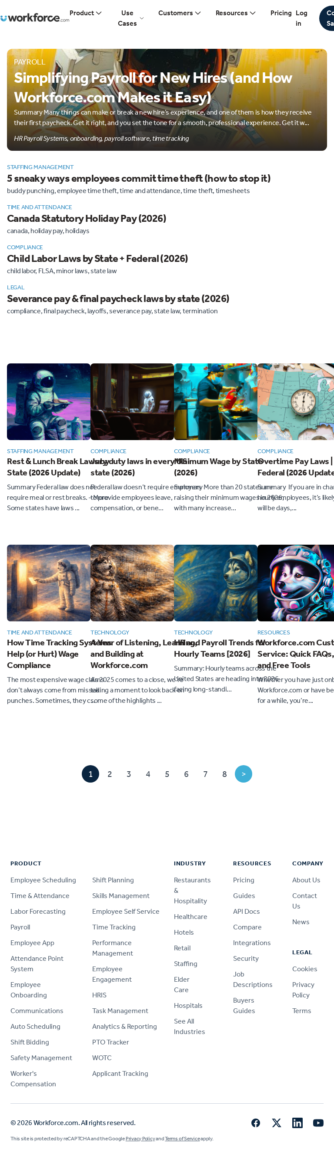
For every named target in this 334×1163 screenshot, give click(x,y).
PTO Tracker (110, 1042)
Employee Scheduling (43, 880)
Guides (244, 896)
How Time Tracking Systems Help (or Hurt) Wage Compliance (59, 653)
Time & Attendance (40, 896)
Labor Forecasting (38, 911)
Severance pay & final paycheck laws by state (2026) (118, 298)
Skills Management (121, 896)
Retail (182, 948)
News (301, 922)
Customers (180, 13)
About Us (306, 880)
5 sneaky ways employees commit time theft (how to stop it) (139, 178)
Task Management (120, 1011)
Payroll (20, 927)
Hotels (184, 932)
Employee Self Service (126, 911)
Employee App (32, 943)
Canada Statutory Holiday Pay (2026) (86, 218)
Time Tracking (114, 927)
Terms (301, 1011)
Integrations (252, 943)
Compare (247, 927)
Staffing (185, 964)
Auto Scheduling (35, 1026)
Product (86, 13)
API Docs (246, 911)
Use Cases (131, 18)
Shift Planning (113, 880)
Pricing (281, 13)
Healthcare (190, 916)
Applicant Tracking (120, 1073)
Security (246, 958)
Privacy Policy (140, 1139)
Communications (36, 1011)
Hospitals (188, 1005)
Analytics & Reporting (124, 1026)
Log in (301, 18)
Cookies (304, 969)
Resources (236, 13)
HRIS (99, 995)
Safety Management (41, 1058)
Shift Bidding (29, 1042)
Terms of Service (182, 1139)
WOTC (102, 1058)
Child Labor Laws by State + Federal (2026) (97, 258)
